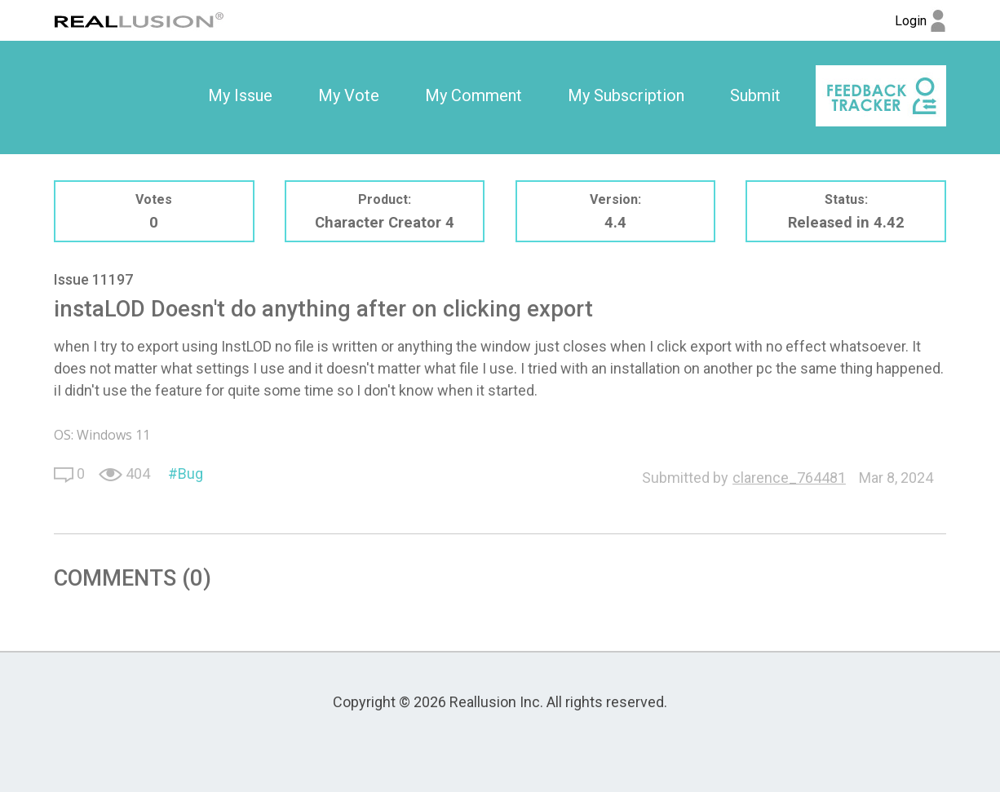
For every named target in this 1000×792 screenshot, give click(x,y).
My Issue (240, 95)
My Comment (473, 95)
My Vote (348, 95)
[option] (240, 96)
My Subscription (626, 95)
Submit (755, 95)
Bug (190, 473)
